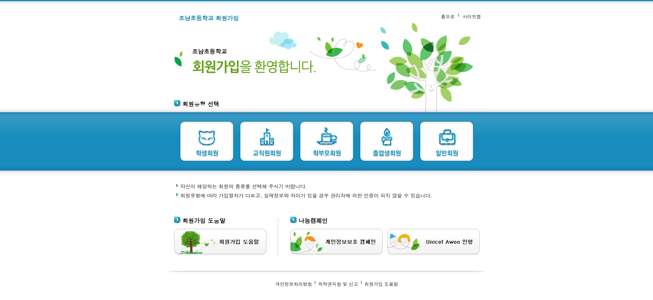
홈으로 (448, 16)
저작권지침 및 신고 (338, 283)
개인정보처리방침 (293, 283)
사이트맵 (472, 16)
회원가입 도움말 (381, 283)
